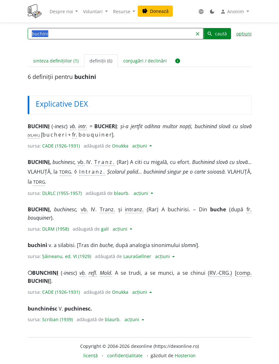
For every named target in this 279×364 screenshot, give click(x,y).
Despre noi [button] (62, 11)
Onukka (120, 146)
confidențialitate (125, 355)
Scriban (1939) (57, 319)
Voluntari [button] (93, 11)
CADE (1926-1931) (61, 146)
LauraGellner (137, 256)
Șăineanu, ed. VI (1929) (66, 256)
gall (105, 229)
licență (90, 355)
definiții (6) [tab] (100, 61)
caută (217, 34)
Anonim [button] (232, 11)
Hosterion (185, 355)
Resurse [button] (122, 11)
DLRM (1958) (55, 229)
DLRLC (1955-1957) (62, 193)
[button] (201, 11)
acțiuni (140, 146)
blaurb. (122, 193)
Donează (155, 11)
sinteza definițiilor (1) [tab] (56, 61)
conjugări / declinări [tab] (145, 61)
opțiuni (244, 34)
